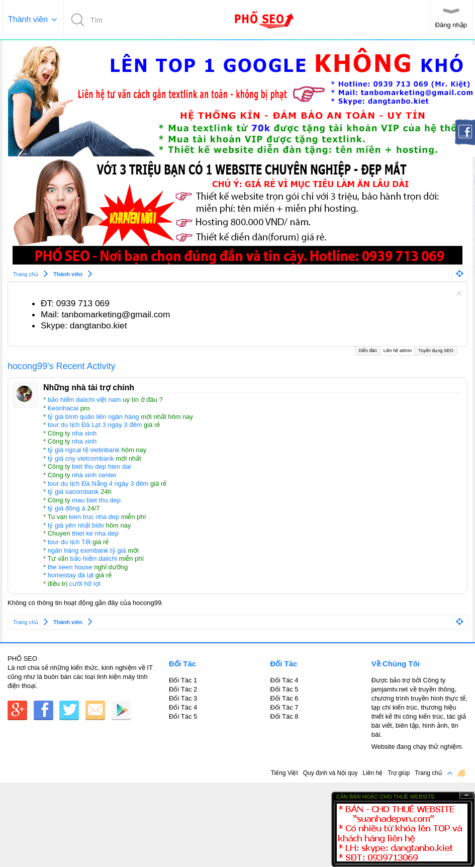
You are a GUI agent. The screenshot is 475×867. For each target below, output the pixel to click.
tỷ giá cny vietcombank (81, 458)
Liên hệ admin (398, 349)
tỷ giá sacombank (73, 491)
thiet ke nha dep (95, 533)
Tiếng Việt (284, 772)
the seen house (70, 567)
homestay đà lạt (71, 575)
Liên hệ (372, 772)
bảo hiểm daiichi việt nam (84, 399)
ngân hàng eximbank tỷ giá (87, 550)
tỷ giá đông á (66, 508)
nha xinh (84, 433)
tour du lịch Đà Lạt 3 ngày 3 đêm (95, 424)
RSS (461, 772)
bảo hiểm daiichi (93, 558)
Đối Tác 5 (183, 716)
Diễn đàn (368, 350)
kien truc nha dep (94, 517)
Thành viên (28, 19)
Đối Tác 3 (183, 698)
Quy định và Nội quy (330, 772)
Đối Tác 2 (183, 689)
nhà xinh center (94, 475)
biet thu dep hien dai (101, 466)
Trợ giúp (399, 772)
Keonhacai (63, 408)
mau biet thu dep (96, 500)
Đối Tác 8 (284, 716)
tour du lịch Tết (69, 542)
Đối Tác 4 (183, 707)
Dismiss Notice (459, 293)
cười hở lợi (85, 583)
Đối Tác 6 (284, 698)
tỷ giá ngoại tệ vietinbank (84, 450)
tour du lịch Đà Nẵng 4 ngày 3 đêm (98, 483)
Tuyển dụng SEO (435, 350)
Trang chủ (428, 772)
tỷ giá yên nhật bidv (76, 525)
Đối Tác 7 (284, 707)
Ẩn (466, 795)
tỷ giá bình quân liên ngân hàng (93, 416)
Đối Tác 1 (183, 680)
